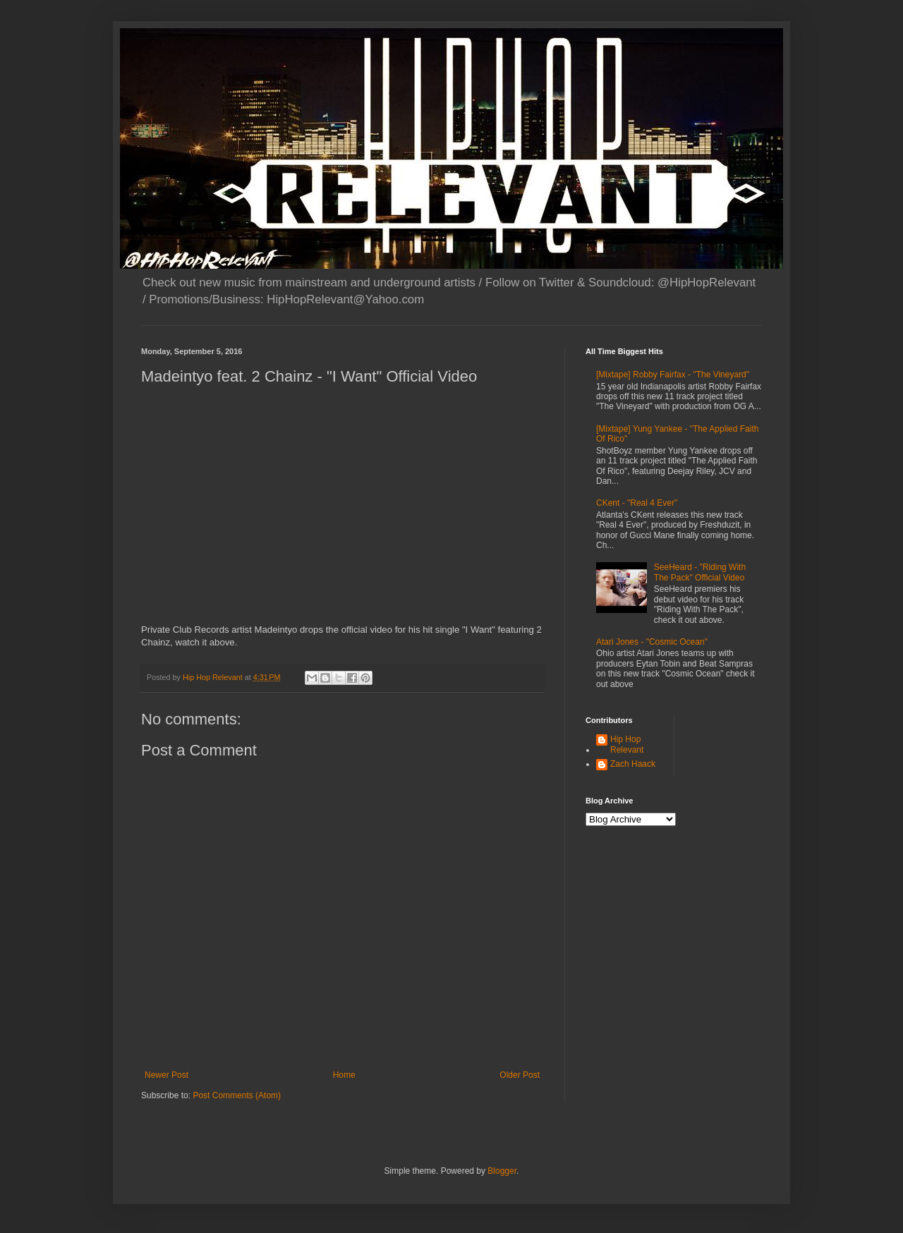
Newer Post (166, 1075)
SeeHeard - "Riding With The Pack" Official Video (700, 572)
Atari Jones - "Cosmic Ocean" (652, 642)
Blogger (501, 1171)
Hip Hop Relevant (626, 744)
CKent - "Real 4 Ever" (636, 503)
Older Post (519, 1075)
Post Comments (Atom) (237, 1095)
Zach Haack (632, 764)
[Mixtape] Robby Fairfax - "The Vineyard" (672, 374)
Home (344, 1075)
